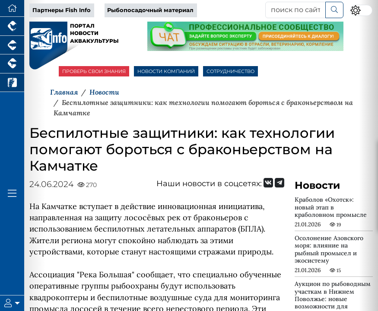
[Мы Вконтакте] (268, 182)
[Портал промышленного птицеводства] (12, 26)
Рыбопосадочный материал (150, 10)
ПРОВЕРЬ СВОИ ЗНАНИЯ (94, 71)
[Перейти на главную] (12, 8)
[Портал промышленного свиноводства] (12, 45)
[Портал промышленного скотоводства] (12, 63)
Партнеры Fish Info (61, 10)
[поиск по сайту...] (295, 10)
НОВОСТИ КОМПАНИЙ (166, 71)
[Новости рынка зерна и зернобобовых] (12, 82)
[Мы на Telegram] (279, 182)
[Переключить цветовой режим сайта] (361, 10)
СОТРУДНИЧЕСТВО (230, 71)
